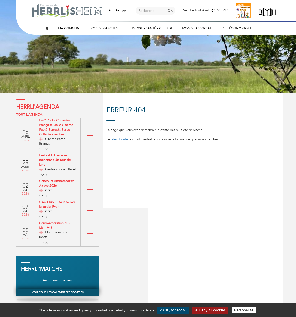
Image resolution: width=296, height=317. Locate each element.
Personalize (243, 310)
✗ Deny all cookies (210, 310)
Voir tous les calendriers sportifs (58, 292)
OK (170, 10)
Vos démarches (104, 28)
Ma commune (69, 28)
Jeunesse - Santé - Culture (150, 28)
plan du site (119, 139)
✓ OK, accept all (172, 310)
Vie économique (237, 28)
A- (117, 10)
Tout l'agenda (29, 114)
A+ (110, 10)
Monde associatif (198, 28)
